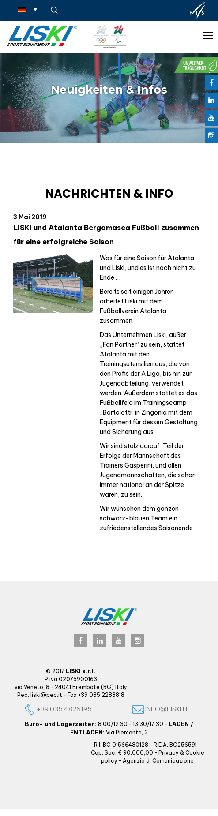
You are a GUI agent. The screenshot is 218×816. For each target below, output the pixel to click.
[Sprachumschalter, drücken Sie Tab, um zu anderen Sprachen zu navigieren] (27, 9)
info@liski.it (160, 709)
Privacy (168, 752)
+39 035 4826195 (58, 709)
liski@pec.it (46, 695)
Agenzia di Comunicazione (158, 760)
